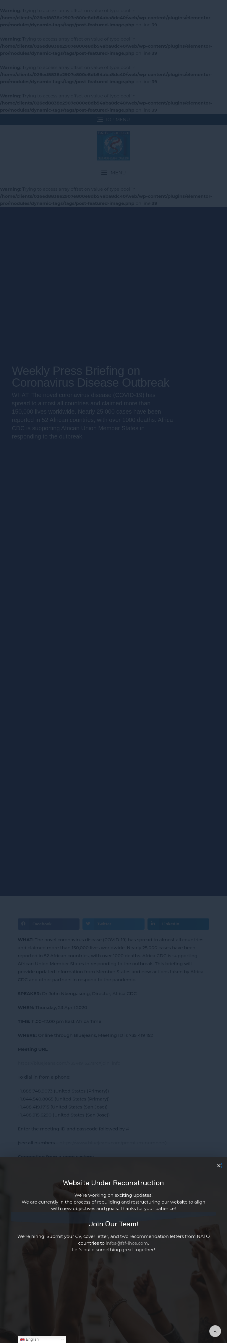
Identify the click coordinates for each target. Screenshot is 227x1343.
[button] (219, 1169)
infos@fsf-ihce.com (127, 1246)
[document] (113, 671)
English (29, 1339)
